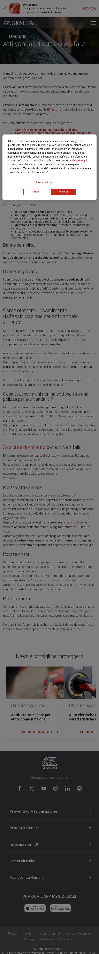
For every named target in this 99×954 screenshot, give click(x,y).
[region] (49, 167)
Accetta (63, 192)
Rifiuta (36, 192)
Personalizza (44, 182)
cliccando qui (79, 160)
